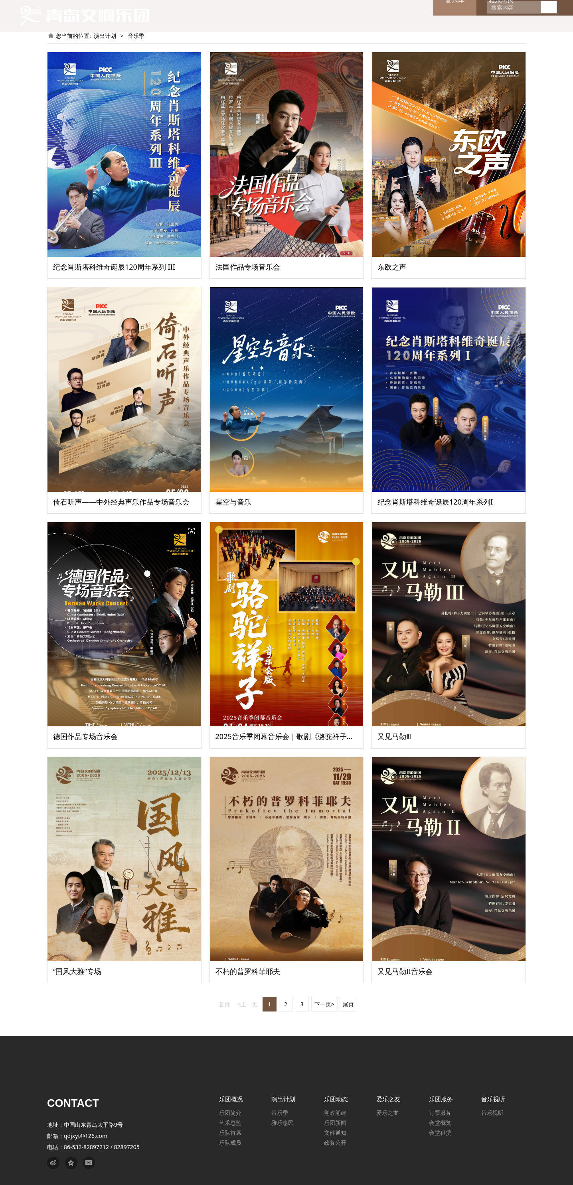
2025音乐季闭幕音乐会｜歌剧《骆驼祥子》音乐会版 (299, 736)
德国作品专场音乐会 (85, 736)
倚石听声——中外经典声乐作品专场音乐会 (121, 502)
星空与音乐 (233, 502)
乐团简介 (230, 1112)
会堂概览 (440, 1122)
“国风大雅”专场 (77, 971)
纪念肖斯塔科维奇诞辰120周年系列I (435, 502)
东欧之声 (391, 267)
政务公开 (335, 1142)
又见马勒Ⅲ (394, 736)
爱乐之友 (387, 1112)
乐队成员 (230, 1142)
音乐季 (279, 1112)
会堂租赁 (440, 1132)
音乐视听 (492, 1112)
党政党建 (335, 1112)
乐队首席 (230, 1132)
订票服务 (440, 1112)
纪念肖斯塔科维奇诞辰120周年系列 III (114, 267)
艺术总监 (230, 1122)
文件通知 (335, 1132)
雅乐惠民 (282, 1122)
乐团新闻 (335, 1122)
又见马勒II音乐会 (405, 971)
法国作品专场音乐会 (247, 267)
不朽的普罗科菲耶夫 (247, 971)
